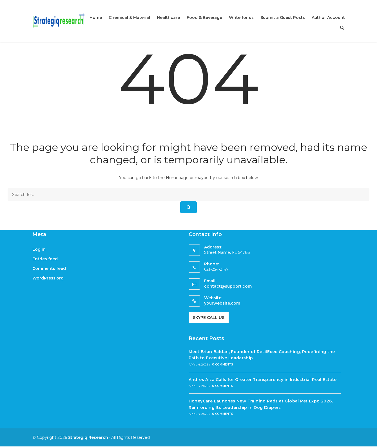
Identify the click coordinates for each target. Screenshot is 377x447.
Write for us (241, 17)
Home (96, 17)
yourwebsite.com (222, 303)
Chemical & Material (129, 17)
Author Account (328, 17)
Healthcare (168, 17)
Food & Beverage (204, 17)
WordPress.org (48, 278)
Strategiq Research (88, 437)
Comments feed (49, 268)
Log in (39, 249)
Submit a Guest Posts (282, 17)
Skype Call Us (208, 317)
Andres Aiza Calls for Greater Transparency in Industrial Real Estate (263, 379)
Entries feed (45, 258)
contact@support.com (228, 286)
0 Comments (222, 364)
